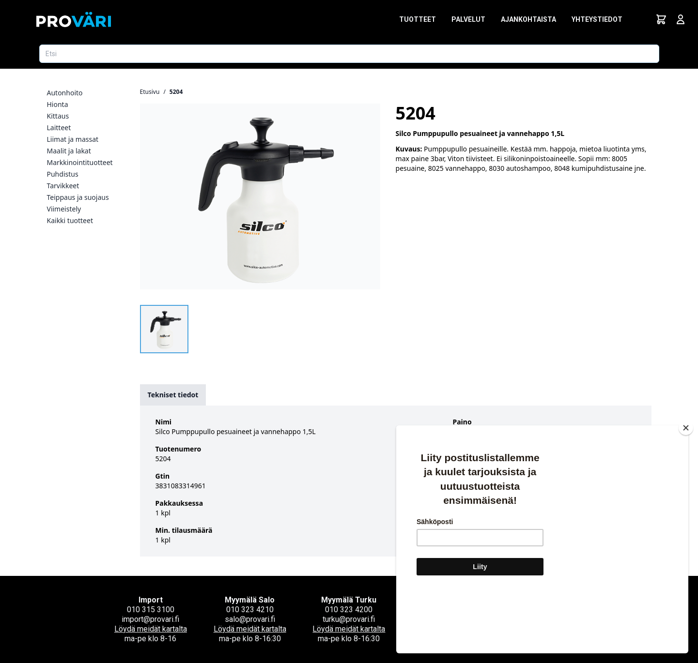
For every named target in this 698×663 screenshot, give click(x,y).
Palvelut (468, 19)
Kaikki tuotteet (70, 220)
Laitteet (59, 127)
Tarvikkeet (63, 185)
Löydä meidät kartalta (150, 628)
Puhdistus (62, 174)
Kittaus (58, 116)
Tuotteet (417, 19)
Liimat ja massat (73, 139)
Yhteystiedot (597, 19)
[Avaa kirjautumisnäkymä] (680, 19)
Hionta (57, 104)
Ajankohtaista (528, 19)
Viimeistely (64, 208)
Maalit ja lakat (69, 150)
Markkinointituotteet (80, 162)
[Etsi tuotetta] (349, 54)
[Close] (686, 485)
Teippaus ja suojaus (78, 197)
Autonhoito (65, 92)
